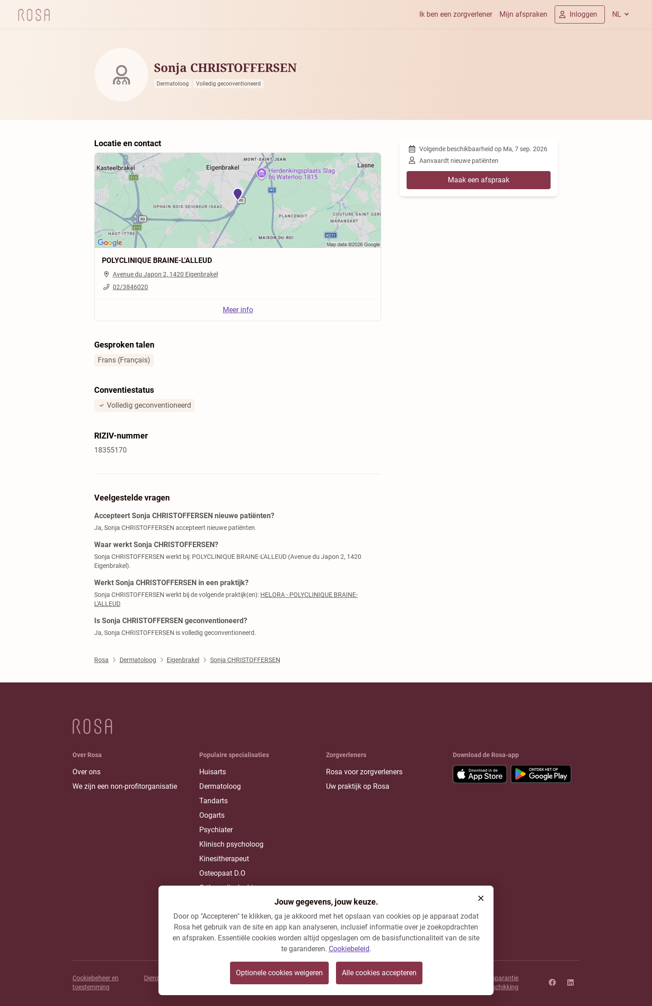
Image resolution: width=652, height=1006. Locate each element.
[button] (480, 898)
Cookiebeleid (349, 948)
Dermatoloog (220, 786)
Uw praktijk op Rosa (357, 786)
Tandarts (213, 800)
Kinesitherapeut (224, 858)
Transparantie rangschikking (498, 982)
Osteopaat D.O (222, 873)
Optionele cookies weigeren (279, 972)
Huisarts (212, 772)
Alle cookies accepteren (379, 972)
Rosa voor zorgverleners (364, 772)
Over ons (86, 772)
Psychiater (216, 829)
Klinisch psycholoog (231, 844)
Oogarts (212, 815)
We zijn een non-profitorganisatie (124, 786)
